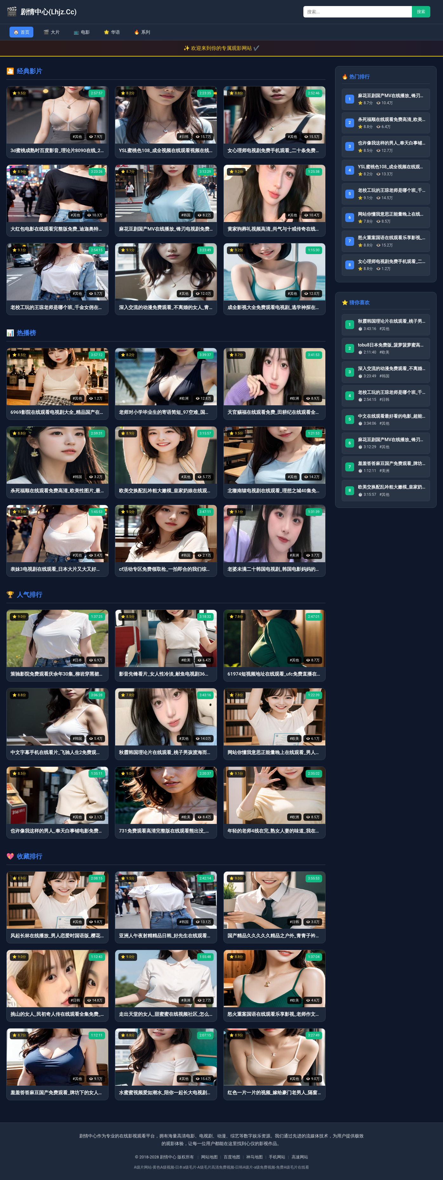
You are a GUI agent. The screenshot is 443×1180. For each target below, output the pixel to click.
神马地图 (254, 1157)
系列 (142, 32)
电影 (82, 32)
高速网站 (300, 1157)
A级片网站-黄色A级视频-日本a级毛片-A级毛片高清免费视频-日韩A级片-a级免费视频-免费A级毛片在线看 (221, 1167)
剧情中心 (168, 1157)
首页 (21, 32)
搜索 (421, 11)
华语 (112, 32)
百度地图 (232, 1157)
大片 (51, 32)
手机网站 (277, 1157)
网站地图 (209, 1157)
